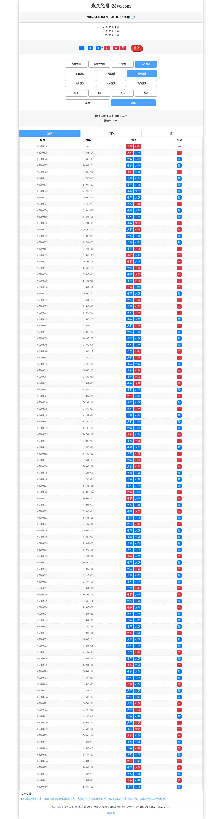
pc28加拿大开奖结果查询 (123, 798)
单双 (146, 93)
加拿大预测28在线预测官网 (59, 798)
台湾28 (122, 64)
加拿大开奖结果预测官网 (92, 798)
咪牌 (137, 47)
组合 (76, 93)
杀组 (99, 93)
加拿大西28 (99, 64)
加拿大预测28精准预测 (152, 798)
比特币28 (145, 64)
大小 (122, 93)
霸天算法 (142, 73)
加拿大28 (76, 64)
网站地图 (111, 813)
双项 (87, 103)
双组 (133, 103)
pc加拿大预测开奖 (31, 798)
